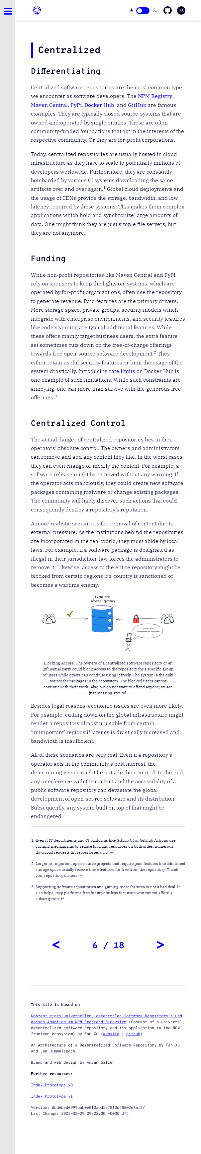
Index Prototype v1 (52, 1096)
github (133, 1034)
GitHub (137, 105)
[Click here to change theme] (143, 10)
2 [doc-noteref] (155, 351)
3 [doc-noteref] (55, 395)
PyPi (76, 105)
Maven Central (49, 105)
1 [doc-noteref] (104, 187)
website (111, 1034)
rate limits (122, 371)
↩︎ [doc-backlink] (112, 852)
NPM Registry (155, 96)
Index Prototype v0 (52, 1085)
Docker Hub (99, 105)
